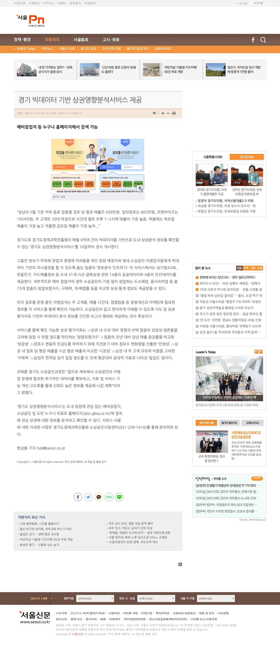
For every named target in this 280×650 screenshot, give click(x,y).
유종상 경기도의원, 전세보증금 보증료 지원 (227, 211)
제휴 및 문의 (206, 613)
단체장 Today (26, 48)
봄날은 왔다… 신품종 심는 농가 (39, 544)
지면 (85, 613)
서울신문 (20, 3)
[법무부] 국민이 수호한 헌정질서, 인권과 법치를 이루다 (229, 511)
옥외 (101, 613)
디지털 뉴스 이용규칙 (204, 619)
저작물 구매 (130, 613)
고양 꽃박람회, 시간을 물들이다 (39, 523)
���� (239, 268)
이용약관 (114, 619)
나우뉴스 (48, 3)
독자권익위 (162, 613)
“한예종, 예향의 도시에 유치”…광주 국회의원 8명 (139, 532)
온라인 (93, 613)
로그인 (243, 3)
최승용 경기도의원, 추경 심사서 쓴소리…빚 (227, 205)
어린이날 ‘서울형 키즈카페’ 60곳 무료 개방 (46, 539)
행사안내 (91, 619)
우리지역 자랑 (111, 48)
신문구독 (61, 613)
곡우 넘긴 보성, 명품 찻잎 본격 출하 (131, 523)
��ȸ (259, 268)
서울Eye (34, 3)
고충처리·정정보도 (184, 613)
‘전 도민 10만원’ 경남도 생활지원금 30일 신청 (230, 320)
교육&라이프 (162, 48)
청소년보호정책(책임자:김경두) (168, 619)
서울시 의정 (67, 48)
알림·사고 (76, 619)
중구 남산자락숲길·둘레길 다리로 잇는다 (227, 307)
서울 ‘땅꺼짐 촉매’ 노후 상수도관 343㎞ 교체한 (138, 537)
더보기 (257, 478)
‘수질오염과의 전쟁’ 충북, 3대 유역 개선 (133, 542)
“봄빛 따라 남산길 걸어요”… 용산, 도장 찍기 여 (231, 295)
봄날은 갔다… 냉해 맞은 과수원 (39, 534)
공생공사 (75, 3)
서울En (62, 3)
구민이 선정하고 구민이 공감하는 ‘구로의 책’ (229, 397)
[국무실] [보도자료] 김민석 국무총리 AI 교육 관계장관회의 (231, 498)
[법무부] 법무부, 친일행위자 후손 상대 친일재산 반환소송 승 (232, 504)
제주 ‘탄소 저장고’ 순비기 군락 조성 (130, 528)
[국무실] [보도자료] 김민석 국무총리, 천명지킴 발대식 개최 (232, 491)
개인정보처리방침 (135, 619)
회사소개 (61, 619)
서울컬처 (90, 3)
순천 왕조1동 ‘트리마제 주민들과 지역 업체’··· (230, 332)
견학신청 (146, 613)
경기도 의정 (88, 48)
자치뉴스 (47, 48)
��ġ (246, 268)
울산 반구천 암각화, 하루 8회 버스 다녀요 (46, 529)
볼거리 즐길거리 (137, 48)
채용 (103, 619)
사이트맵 (223, 613)
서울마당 (114, 613)
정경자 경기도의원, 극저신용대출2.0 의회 (226, 200)
